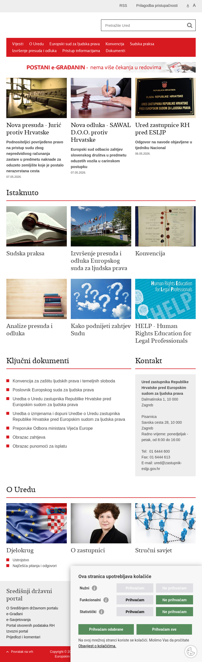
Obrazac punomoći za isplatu (40, 446)
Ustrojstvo (21, 560)
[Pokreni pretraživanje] (189, 25)
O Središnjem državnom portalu (32, 608)
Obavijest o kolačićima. (97, 646)
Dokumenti (115, 50)
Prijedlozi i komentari (23, 637)
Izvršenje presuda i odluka (34, 50)
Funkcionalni (90, 600)
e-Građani (14, 614)
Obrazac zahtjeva (29, 437)
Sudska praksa (142, 44)
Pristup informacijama (81, 50)
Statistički (88, 612)
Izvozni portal (17, 631)
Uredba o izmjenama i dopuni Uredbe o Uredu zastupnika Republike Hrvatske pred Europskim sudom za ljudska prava (69, 416)
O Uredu (36, 44)
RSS (123, 5)
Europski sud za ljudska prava (74, 44)
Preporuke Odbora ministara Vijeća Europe (53, 428)
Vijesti (17, 44)
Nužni (84, 588)
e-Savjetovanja (18, 620)
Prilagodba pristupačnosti (157, 5)
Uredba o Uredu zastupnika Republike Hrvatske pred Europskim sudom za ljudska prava (62, 402)
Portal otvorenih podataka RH (30, 625)
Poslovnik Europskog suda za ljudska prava (53, 390)
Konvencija (114, 44)
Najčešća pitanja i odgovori (35, 566)
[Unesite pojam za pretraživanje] (143, 25)
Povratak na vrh (22, 652)
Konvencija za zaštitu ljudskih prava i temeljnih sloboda (64, 381)
